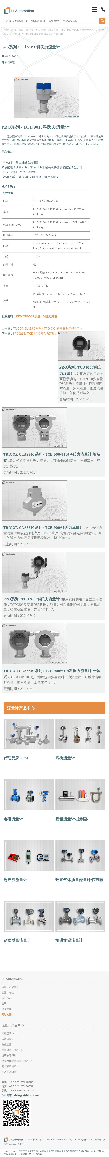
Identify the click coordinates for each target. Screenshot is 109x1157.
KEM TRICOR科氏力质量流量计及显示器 (41, 34)
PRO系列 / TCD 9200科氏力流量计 (31, 599)
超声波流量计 (15, 880)
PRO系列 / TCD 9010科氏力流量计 (31, 47)
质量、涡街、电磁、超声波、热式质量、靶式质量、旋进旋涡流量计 (41, 29)
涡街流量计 (65, 758)
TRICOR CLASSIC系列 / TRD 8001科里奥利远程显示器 (48, 328)
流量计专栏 (8, 992)
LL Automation (13, 979)
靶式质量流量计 (17, 940)
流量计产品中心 (90, 29)
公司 (4, 1003)
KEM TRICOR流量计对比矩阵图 (36, 316)
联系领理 (7, 1009)
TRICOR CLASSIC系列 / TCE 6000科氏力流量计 (43, 528)
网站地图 (7, 1014)
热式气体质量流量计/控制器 (79, 880)
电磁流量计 (13, 819)
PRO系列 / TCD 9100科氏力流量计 (35, 333)
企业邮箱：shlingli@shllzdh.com (21, 1095)
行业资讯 (7, 998)
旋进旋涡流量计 (69, 940)
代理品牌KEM (16, 758)
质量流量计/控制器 (71, 819)
